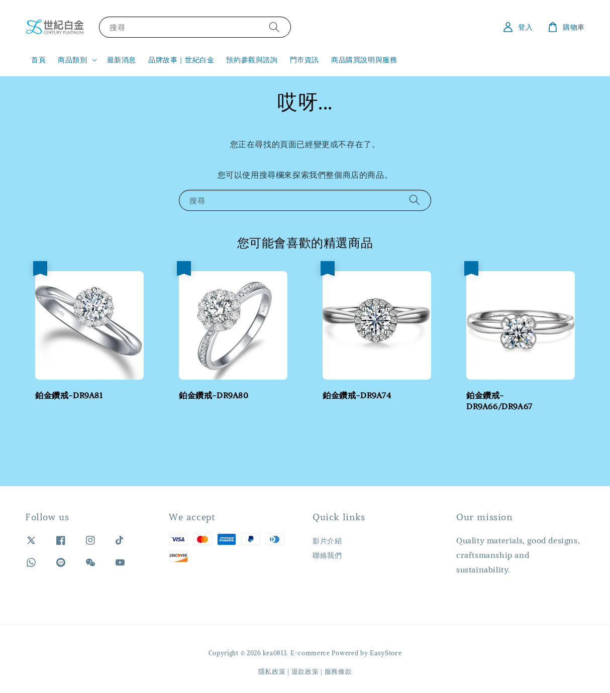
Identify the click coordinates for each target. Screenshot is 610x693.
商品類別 (72, 59)
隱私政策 (272, 671)
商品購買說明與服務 (364, 59)
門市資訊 (304, 59)
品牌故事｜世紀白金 (181, 59)
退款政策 (305, 671)
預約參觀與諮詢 (251, 59)
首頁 (38, 59)
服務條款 (338, 671)
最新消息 (121, 59)
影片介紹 (327, 540)
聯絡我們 (327, 555)
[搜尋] (274, 27)
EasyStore (385, 653)
